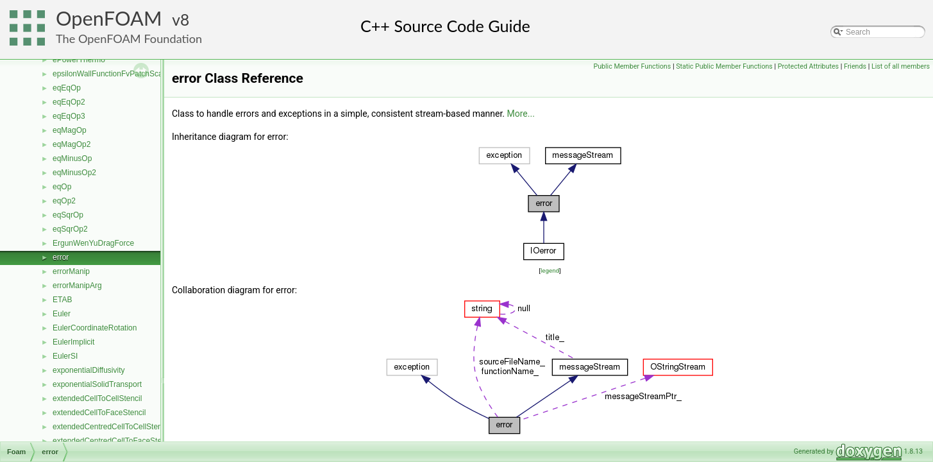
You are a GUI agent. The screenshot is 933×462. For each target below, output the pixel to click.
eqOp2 (64, 200)
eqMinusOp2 (74, 172)
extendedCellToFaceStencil (99, 412)
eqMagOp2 (71, 144)
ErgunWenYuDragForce (93, 243)
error (61, 257)
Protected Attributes (808, 66)
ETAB (62, 299)
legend (550, 270)
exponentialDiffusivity (89, 370)
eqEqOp (67, 87)
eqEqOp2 (69, 102)
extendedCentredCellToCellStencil (111, 426)
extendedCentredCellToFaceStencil (113, 440)
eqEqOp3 (69, 116)
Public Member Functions (632, 66)
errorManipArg (77, 285)
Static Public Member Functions (724, 66)
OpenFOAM (109, 18)
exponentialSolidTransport (97, 384)
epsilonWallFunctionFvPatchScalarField (120, 73)
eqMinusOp (72, 158)
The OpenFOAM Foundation (129, 38)
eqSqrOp (68, 214)
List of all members (900, 66)
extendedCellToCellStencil (97, 398)
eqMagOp (70, 130)
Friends (855, 66)
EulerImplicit (73, 342)
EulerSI (65, 356)
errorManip (71, 271)
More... (521, 113)
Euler (62, 313)
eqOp (62, 186)
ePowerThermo (79, 59)
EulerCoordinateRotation (95, 327)
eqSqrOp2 (70, 229)
